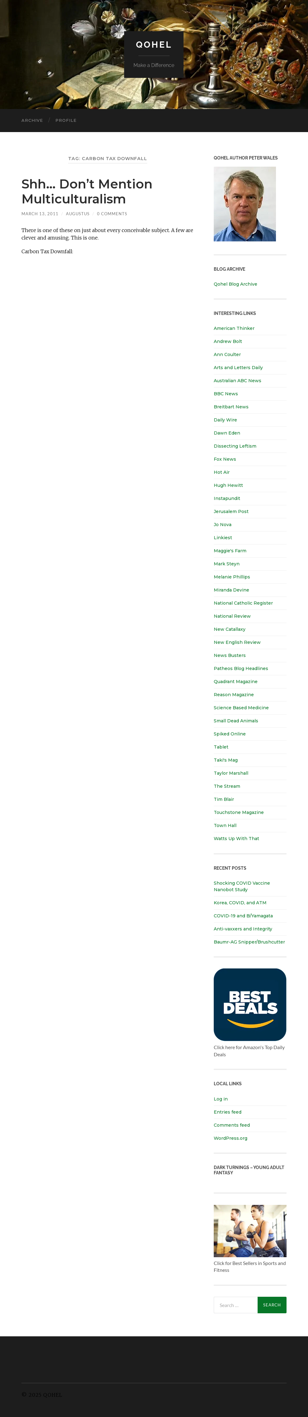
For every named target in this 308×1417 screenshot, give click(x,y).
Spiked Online (230, 734)
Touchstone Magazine (239, 812)
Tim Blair (224, 799)
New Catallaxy (229, 629)
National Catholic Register (243, 603)
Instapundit (227, 498)
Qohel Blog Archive (235, 284)
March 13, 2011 (39, 213)
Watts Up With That (236, 838)
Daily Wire (225, 420)
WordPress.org (230, 1138)
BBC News (226, 394)
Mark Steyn (227, 564)
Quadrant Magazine (236, 681)
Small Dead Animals (236, 721)
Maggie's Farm (230, 551)
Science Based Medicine (241, 708)
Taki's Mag (226, 760)
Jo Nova (222, 524)
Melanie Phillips (232, 577)
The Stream (227, 786)
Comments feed (232, 1125)
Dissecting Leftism (235, 446)
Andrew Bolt (228, 341)
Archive (32, 120)
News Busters (230, 655)
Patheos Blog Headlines (241, 668)
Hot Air (222, 472)
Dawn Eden (227, 433)
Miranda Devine (231, 590)
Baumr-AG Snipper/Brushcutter (249, 942)
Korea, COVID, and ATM (240, 903)
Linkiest (223, 537)
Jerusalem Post (231, 511)
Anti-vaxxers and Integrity (243, 929)
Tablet (221, 747)
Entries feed (227, 1112)
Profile (66, 120)
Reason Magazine (234, 694)
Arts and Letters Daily (238, 367)
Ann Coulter (227, 354)
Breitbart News (231, 407)
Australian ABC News (237, 380)
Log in (221, 1099)
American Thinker (234, 328)
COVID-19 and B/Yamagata (244, 916)
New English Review (237, 642)
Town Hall (225, 825)
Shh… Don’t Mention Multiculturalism (86, 191)
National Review (232, 616)
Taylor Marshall (231, 773)
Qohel (154, 45)
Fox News (225, 459)
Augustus (78, 213)
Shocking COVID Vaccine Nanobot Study (242, 886)
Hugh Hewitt (228, 485)
